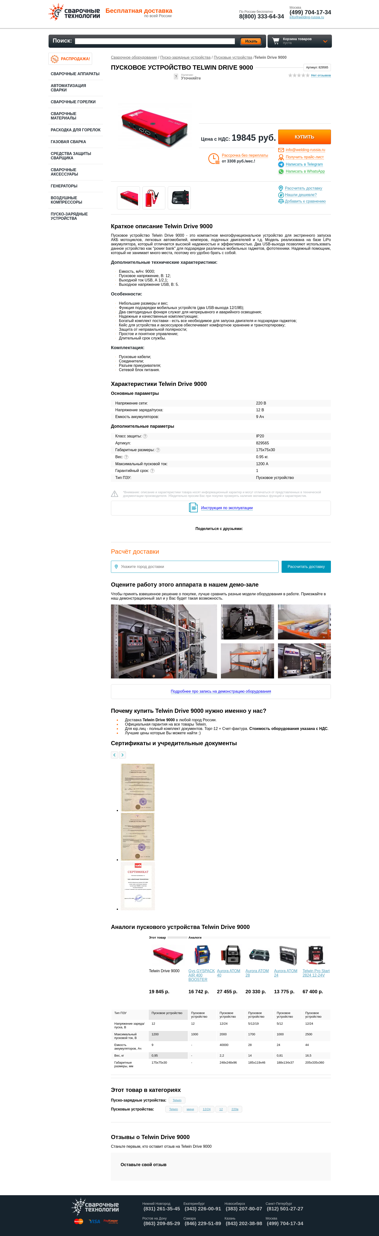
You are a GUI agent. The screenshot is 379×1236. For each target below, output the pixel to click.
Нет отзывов (321, 75)
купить (304, 137)
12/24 (207, 1109)
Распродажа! (75, 59)
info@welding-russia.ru (305, 150)
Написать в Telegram (304, 164)
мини (190, 1109)
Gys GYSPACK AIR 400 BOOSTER (202, 975)
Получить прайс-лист (305, 157)
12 (221, 1109)
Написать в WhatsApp (305, 171)
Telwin (177, 1100)
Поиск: (62, 40)
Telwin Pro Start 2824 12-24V (316, 973)
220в (235, 1109)
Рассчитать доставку (303, 188)
